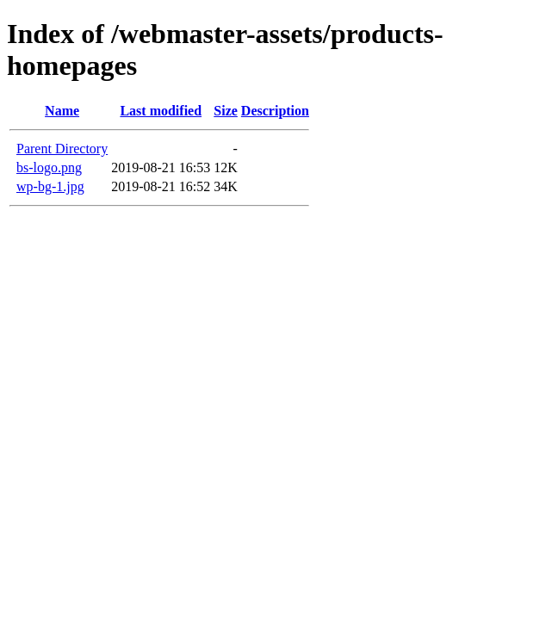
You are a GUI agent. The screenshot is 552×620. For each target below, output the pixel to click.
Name (62, 110)
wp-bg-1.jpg (50, 186)
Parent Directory (62, 148)
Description (275, 110)
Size (226, 110)
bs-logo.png (49, 167)
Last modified (161, 110)
